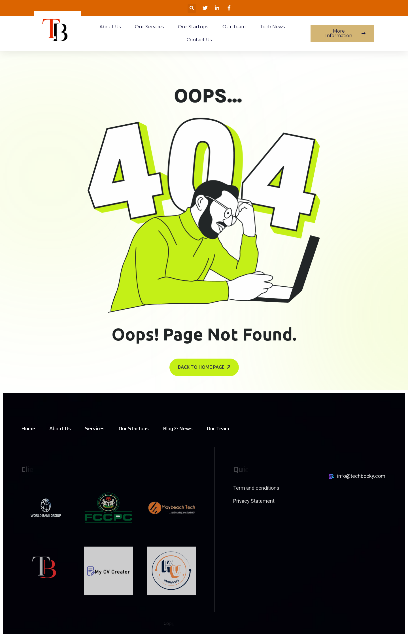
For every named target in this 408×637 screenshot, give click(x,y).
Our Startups (193, 26)
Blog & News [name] (178, 429)
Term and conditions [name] (256, 488)
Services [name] (95, 429)
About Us (110, 26)
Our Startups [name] (134, 429)
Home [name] (28, 429)
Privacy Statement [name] (254, 501)
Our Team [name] (218, 429)
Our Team (234, 26)
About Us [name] (60, 429)
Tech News (272, 26)
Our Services (149, 26)
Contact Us (199, 39)
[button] (192, 8)
